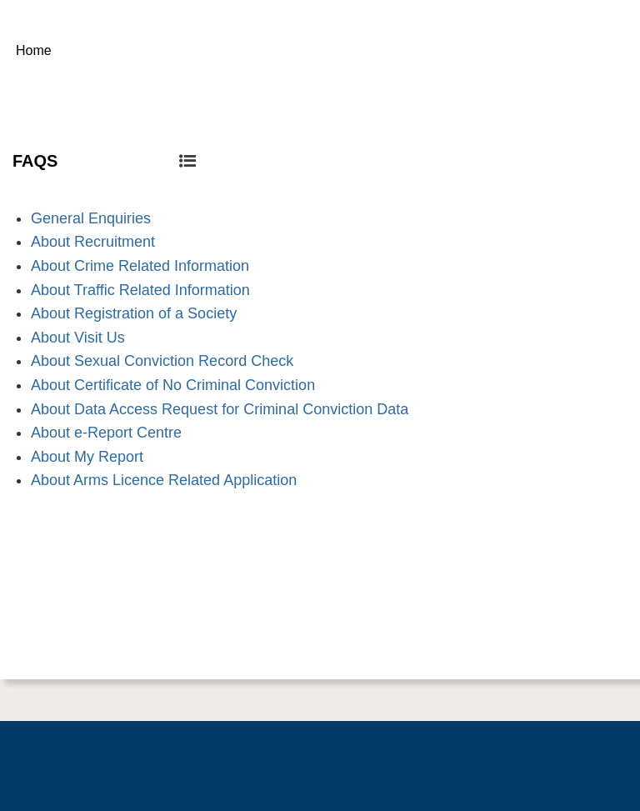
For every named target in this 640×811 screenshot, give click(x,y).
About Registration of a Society (134, 313)
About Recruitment (93, 241)
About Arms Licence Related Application (164, 480)
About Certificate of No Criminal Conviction (173, 385)
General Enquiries (91, 218)
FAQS (104, 161)
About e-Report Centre (106, 432)
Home (34, 50)
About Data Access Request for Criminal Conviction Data (219, 409)
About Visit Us (78, 337)
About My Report (87, 456)
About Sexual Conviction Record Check (162, 361)
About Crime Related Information (140, 266)
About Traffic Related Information (140, 290)
